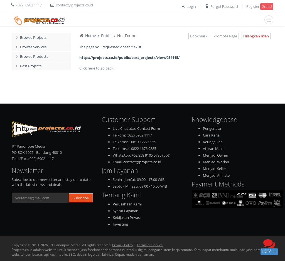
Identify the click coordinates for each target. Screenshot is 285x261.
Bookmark (198, 36)
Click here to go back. (96, 68)
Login (191, 6)
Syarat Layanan (125, 210)
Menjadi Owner (215, 155)
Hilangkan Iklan (256, 36)
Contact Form (148, 128)
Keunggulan (213, 141)
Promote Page (225, 36)
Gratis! (267, 6)
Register (252, 6)
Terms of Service (150, 245)
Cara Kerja (211, 135)
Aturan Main (213, 148)
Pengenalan (212, 128)
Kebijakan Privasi (127, 217)
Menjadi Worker (216, 161)
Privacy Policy (122, 245)
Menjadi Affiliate (216, 175)
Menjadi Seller (214, 168)
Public (106, 35)
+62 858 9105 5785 (146, 155)
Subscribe (81, 197)
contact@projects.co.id (74, 5)
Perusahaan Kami (127, 204)
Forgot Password (224, 6)
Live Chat (120, 128)
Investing (120, 224)
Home (90, 35)
